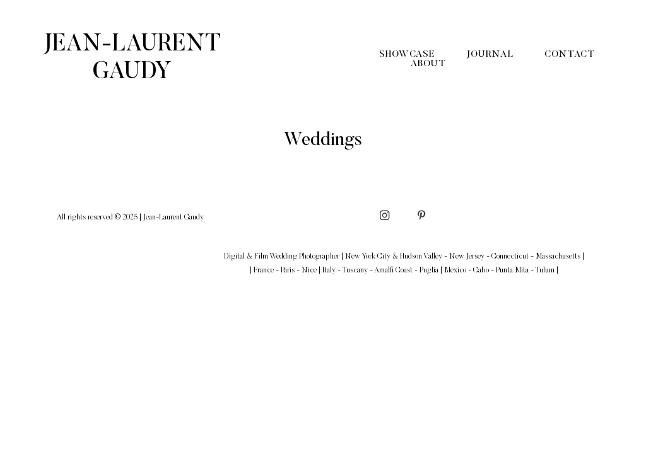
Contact (569, 54)
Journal (489, 54)
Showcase (407, 54)
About (428, 64)
